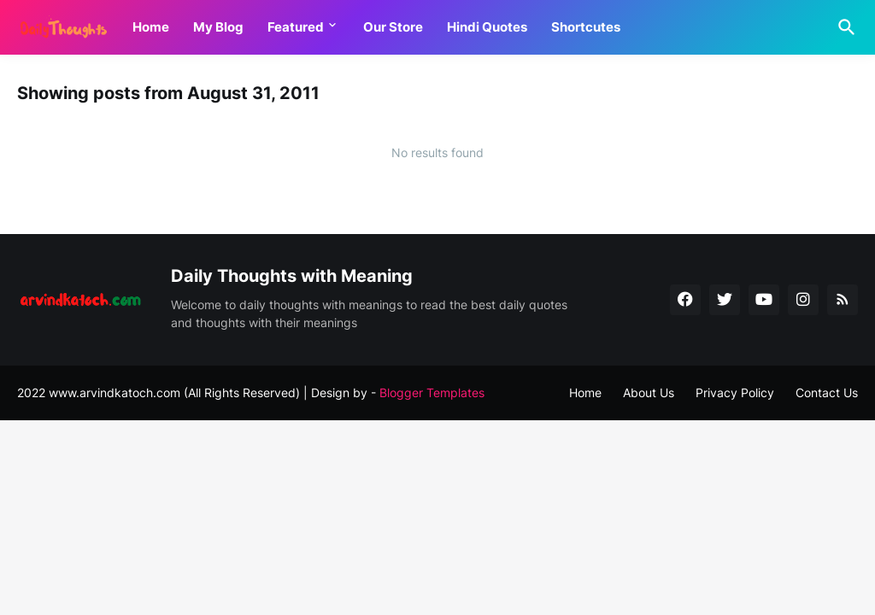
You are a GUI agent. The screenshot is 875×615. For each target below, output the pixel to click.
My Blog (218, 27)
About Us (648, 392)
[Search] (843, 27)
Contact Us (827, 392)
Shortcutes (585, 27)
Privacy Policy (735, 392)
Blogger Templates (431, 392)
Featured (295, 27)
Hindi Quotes (487, 27)
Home (150, 27)
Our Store (393, 27)
